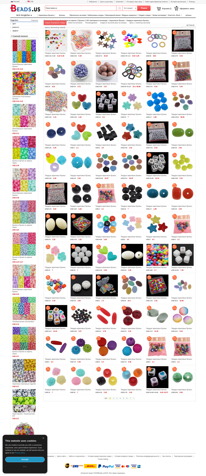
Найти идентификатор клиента (156, 2)
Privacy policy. (20, 453)
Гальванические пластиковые (23, 322)
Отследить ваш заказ (134, 2)
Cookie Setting (103, 459)
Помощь (192, 2)
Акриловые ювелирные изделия (24, 384)
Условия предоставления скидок (100, 456)
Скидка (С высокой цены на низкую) (113, 23)
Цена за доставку (106, 2)
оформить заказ (187, 9)
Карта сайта (61, 456)
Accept (25, 459)
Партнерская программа (183, 456)
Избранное (93, 2)
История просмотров (178, 2)
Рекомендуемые (91, 23)
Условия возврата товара (124, 456)
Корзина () (166, 9)
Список (190, 25)
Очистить (34, 20)
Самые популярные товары (55, 23)
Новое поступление (75, 23)
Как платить (166, 456)
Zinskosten (119, 2)
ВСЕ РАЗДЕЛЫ (24, 15)
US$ (30, 2)
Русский (15, 2)
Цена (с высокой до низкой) (55, 27)
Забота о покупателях (77, 456)
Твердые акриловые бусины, (55, 53)
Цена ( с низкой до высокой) (139, 23)
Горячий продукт (20, 36)
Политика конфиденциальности (147, 456)
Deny (25, 466)
